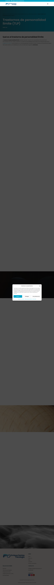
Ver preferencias (36, 296)
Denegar (27, 296)
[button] (40, 285)
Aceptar (18, 296)
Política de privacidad (28, 299)
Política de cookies (21, 299)
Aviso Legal (34, 299)
